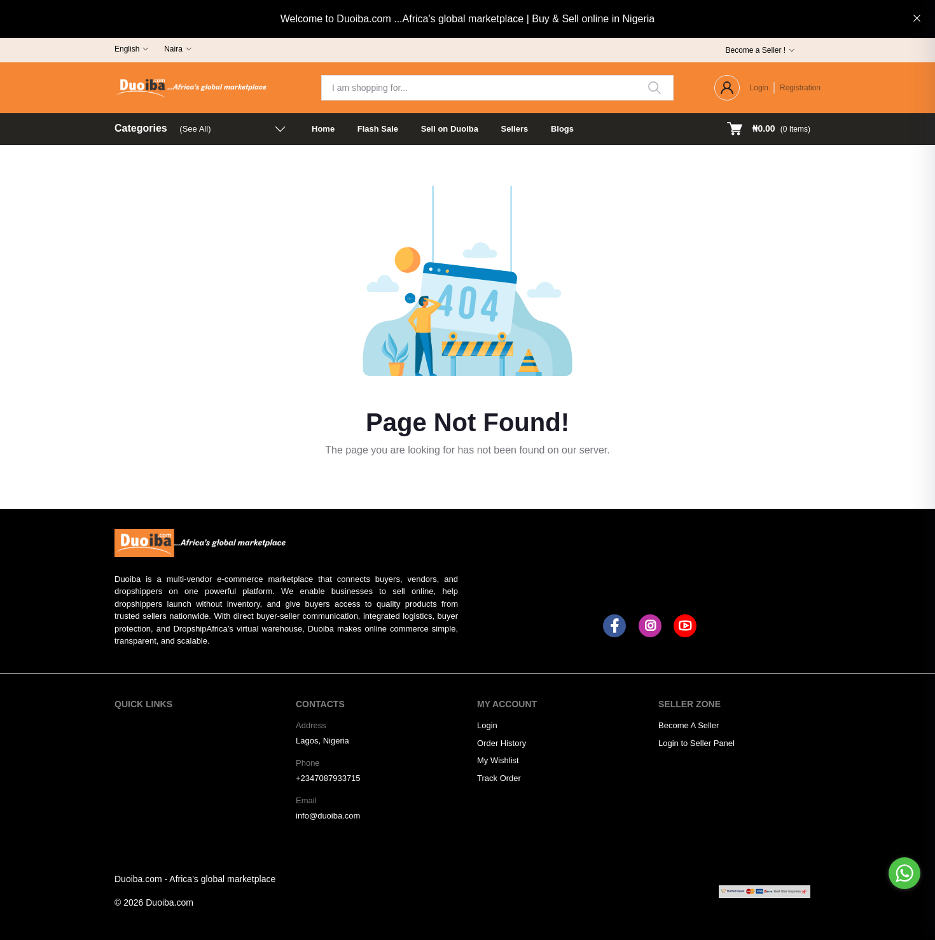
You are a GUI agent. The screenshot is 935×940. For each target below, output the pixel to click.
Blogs (562, 129)
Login (759, 87)
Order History (501, 743)
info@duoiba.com (328, 815)
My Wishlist (498, 760)
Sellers (515, 129)
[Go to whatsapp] (904, 873)
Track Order (499, 778)
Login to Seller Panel (696, 743)
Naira (173, 49)
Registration (800, 87)
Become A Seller (688, 725)
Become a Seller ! (755, 50)
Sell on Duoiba (449, 129)
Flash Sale (377, 129)
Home (323, 129)
